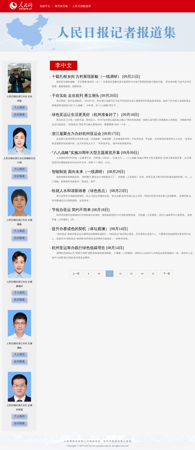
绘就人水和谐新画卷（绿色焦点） (80, 191)
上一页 (76, 273)
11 (110, 273)
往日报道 (19, 114)
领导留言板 (61, 6)
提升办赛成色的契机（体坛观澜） (80, 229)
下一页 (166, 273)
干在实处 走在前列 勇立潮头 (75, 95)
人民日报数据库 (81, 6)
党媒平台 (45, 6)
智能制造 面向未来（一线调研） (79, 172)
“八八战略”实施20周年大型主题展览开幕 (86, 153)
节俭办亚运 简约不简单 (71, 210)
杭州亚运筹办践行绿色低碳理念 (78, 248)
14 (142, 273)
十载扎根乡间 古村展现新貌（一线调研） (86, 76)
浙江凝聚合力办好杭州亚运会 (76, 133)
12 (120, 273)
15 (153, 273)
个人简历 (19, 107)
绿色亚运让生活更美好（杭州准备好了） (86, 114)
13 (131, 273)
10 (99, 273)
